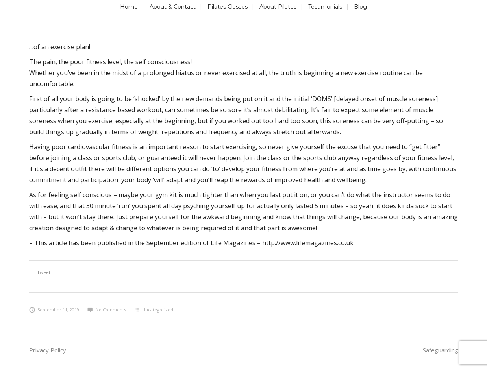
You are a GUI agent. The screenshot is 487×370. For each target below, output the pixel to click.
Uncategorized (157, 310)
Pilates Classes (227, 6)
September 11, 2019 (54, 310)
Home (129, 6)
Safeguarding (440, 350)
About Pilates (277, 6)
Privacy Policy (47, 350)
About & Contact (173, 6)
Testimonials (325, 6)
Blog (360, 6)
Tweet (43, 272)
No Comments (106, 310)
